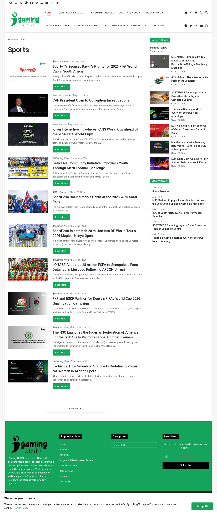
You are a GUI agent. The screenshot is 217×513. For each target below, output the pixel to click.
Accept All (202, 506)
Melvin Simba (61, 61)
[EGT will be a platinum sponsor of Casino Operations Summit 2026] (159, 130)
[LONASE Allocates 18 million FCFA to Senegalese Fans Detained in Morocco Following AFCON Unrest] (28, 269)
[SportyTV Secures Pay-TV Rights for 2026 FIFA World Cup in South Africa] (28, 71)
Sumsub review (158, 47)
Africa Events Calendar (126, 25)
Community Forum (156, 25)
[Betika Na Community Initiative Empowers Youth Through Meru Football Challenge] (28, 168)
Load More (75, 408)
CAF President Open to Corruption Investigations (91, 100)
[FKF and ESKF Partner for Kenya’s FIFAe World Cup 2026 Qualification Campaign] (28, 303)
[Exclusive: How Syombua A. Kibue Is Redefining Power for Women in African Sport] (28, 371)
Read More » (61, 86)
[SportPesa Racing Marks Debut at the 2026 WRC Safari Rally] (28, 201)
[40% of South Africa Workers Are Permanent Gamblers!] (159, 81)
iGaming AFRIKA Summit (72, 12)
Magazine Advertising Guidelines (76, 460)
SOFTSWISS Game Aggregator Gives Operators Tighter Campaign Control (188, 96)
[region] (108, 503)
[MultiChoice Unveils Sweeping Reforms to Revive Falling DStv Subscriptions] (159, 147)
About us (64, 449)
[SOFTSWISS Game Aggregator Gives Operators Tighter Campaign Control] (159, 97)
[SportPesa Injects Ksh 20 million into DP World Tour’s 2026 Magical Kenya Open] (28, 235)
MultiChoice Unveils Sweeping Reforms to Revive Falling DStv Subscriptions (188, 146)
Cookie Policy (21, 508)
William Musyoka (63, 95)
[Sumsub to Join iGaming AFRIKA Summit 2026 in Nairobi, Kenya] (159, 163)
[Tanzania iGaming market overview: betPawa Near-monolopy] (159, 113)
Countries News (128, 12)
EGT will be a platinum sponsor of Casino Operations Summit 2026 (188, 129)
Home (12, 39)
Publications (153, 12)
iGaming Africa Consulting (90, 25)
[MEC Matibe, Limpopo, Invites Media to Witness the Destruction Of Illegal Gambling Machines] (159, 61)
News (48, 12)
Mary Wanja (60, 124)
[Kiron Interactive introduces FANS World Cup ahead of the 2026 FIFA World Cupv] (28, 134)
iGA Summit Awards (102, 12)
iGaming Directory (56, 25)
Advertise (64, 454)
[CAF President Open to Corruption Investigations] (28, 105)
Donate (63, 476)
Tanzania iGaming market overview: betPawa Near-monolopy (186, 113)
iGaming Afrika (62, 158)
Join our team (66, 470)
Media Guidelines (68, 465)
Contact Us (65, 481)
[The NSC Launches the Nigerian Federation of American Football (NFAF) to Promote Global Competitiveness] (28, 337)
